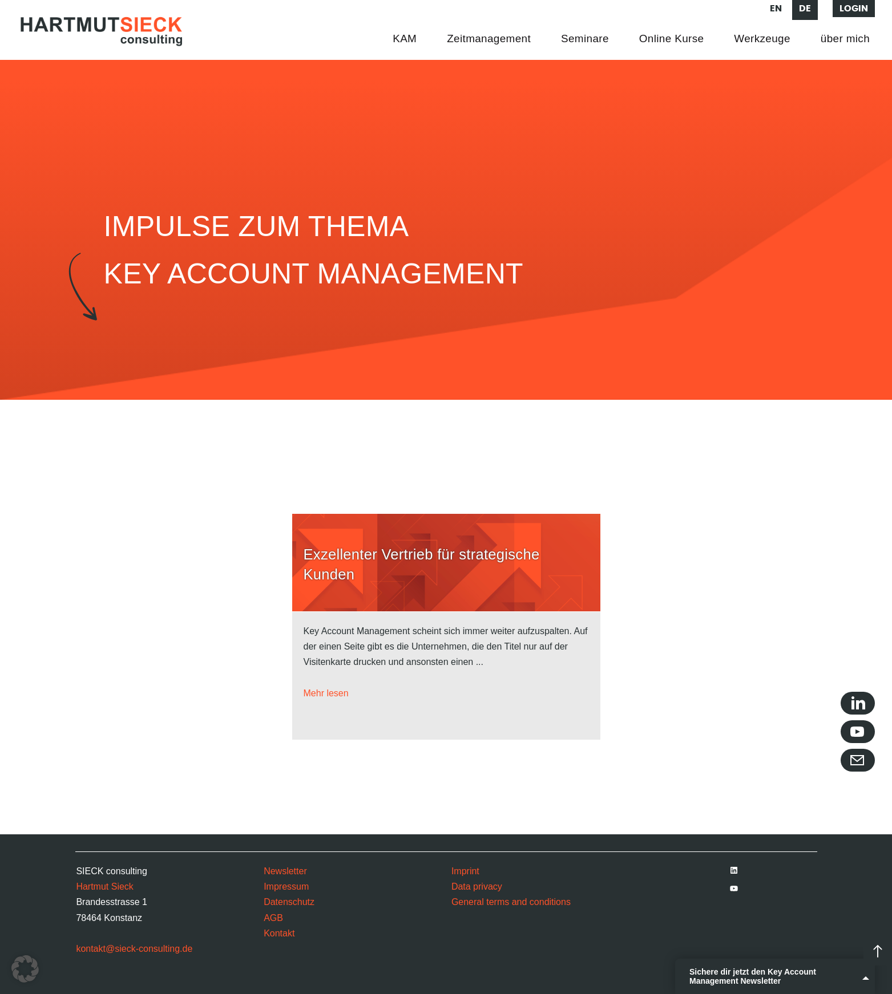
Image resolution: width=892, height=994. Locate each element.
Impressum (286, 886)
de (805, 8)
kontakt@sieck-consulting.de (134, 949)
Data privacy (476, 886)
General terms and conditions (511, 902)
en (776, 8)
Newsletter (285, 871)
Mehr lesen (326, 693)
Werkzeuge (762, 38)
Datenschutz (289, 902)
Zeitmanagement (489, 38)
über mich (845, 38)
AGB (273, 918)
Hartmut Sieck (104, 886)
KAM (405, 38)
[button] (25, 969)
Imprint (465, 871)
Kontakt (279, 933)
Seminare (585, 38)
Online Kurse (671, 38)
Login (853, 8)
